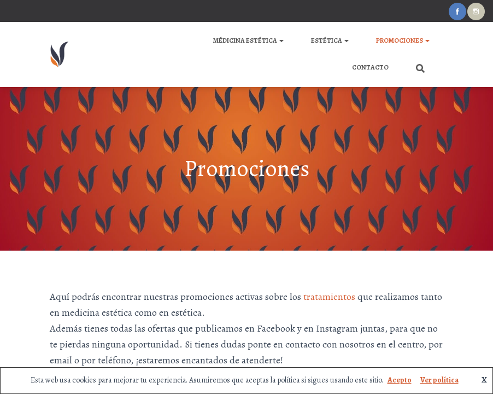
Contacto (370, 67)
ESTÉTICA (330, 40)
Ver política (439, 380)
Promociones (403, 40)
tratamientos (329, 296)
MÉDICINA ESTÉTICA (248, 40)
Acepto (400, 380)
